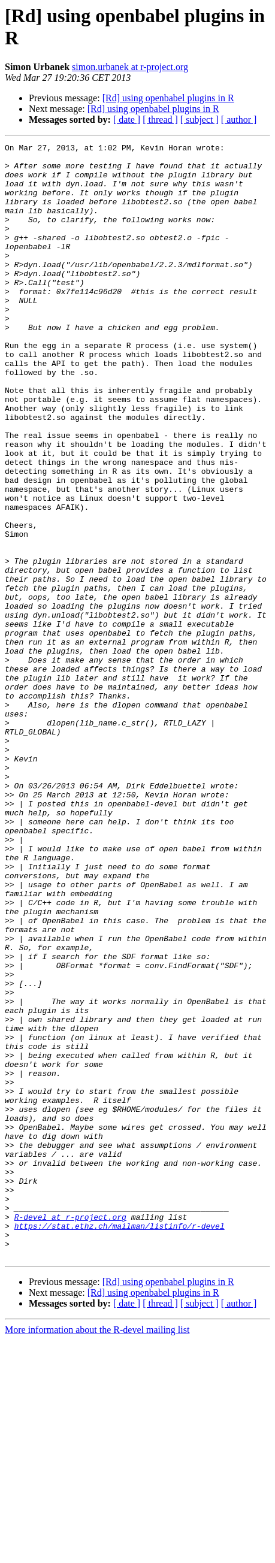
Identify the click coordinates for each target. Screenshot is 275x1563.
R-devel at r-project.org (70, 1432)
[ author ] (239, 119)
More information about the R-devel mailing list (97, 1552)
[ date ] (126, 119)
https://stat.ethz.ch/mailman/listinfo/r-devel (119, 1443)
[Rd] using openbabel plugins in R (168, 98)
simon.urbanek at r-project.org (130, 67)
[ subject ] (199, 119)
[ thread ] (160, 119)
